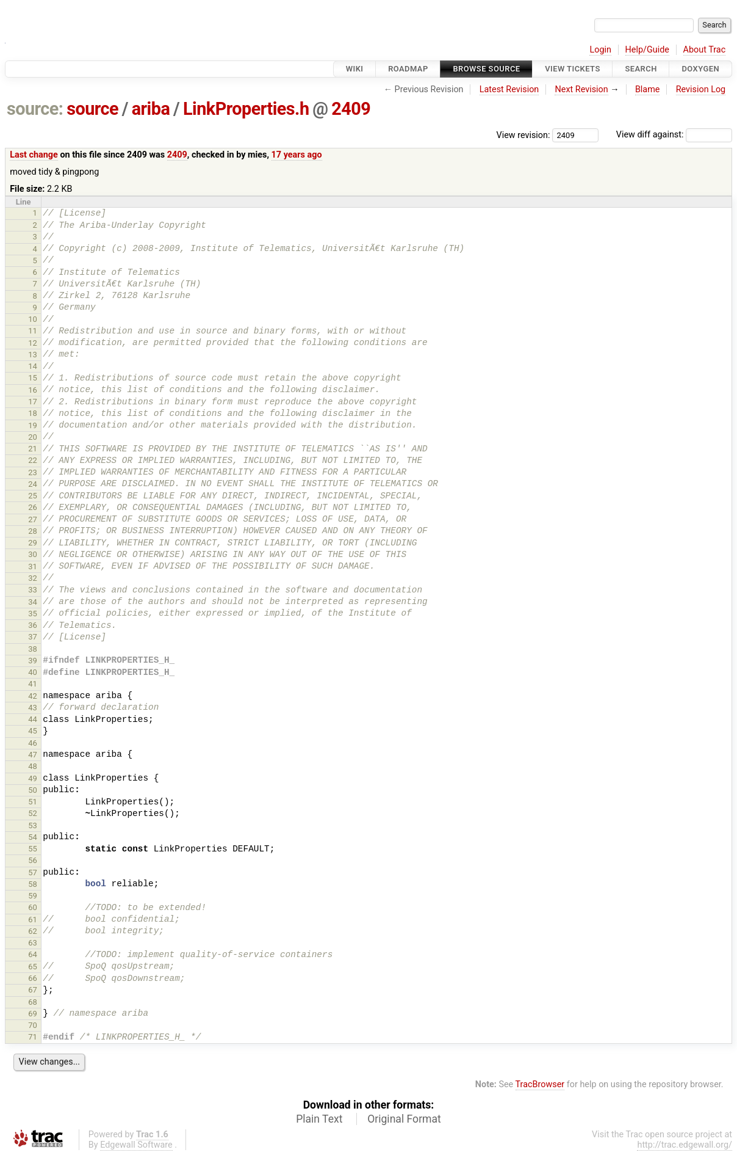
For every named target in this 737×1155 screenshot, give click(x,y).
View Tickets (572, 68)
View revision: (523, 134)
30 (32, 554)
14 (32, 366)
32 (32, 578)
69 (32, 1013)
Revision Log (701, 89)
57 (32, 872)
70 (32, 1025)
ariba (151, 108)
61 (32, 919)
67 (32, 989)
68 (32, 1002)
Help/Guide (647, 50)
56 (32, 860)
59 (32, 895)
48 (32, 766)
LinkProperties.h (246, 108)
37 (32, 636)
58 (32, 884)
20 (32, 437)
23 (32, 472)
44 (32, 719)
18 (32, 413)
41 (32, 683)
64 (32, 954)
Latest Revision (509, 89)
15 (32, 377)
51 (32, 801)
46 (32, 743)
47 (32, 754)
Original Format (404, 1119)
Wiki (355, 68)
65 (32, 966)
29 (32, 542)
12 (32, 343)
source (92, 108)
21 (32, 448)
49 (32, 778)
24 (32, 484)
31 (32, 566)
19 (32, 425)
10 (32, 319)
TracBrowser (540, 1084)
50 (32, 790)
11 (32, 330)
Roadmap (408, 68)
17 (32, 401)
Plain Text (319, 1119)
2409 (350, 108)
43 (32, 707)
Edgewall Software (136, 1145)
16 (32, 390)
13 (32, 354)
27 (32, 519)
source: (35, 108)
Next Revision (581, 89)
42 (32, 696)
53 (32, 825)
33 (32, 589)
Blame (647, 89)
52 (32, 813)
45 (32, 730)
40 (32, 672)
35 (32, 613)
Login (600, 50)
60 (32, 907)
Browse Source (486, 68)
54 (32, 837)
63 (32, 942)
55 (32, 848)
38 (32, 649)
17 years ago (296, 155)
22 (32, 460)
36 (32, 625)
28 (32, 531)
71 (32, 1036)
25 (32, 495)
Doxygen (700, 68)
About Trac (704, 50)
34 (32, 602)
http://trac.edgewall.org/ (684, 1145)
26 (32, 507)
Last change (34, 155)
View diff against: (674, 134)
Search (640, 68)
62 (32, 931)
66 (32, 978)
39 (32, 660)
